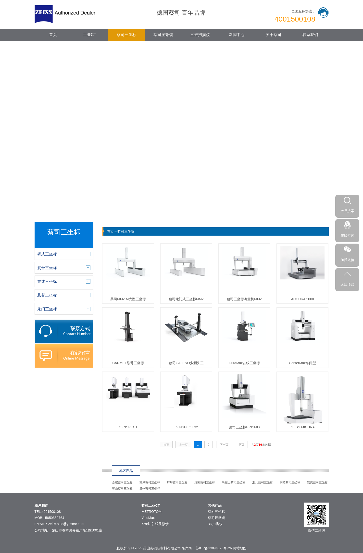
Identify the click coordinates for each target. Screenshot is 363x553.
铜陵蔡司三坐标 (290, 482)
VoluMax (148, 518)
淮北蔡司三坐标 (262, 482)
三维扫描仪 (200, 35)
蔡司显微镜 (163, 35)
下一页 (224, 444)
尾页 (241, 444)
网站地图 (240, 548)
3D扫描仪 (215, 524)
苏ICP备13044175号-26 (214, 548)
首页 (53, 35)
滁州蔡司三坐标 (149, 488)
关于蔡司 (273, 35)
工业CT (89, 35)
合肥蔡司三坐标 (122, 482)
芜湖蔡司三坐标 (149, 482)
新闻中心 (237, 35)
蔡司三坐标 (126, 35)
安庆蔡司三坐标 (317, 482)
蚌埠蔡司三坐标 (177, 482)
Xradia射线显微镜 (154, 524)
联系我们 (310, 35)
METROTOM (151, 512)
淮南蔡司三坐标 (204, 482)
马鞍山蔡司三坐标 (233, 482)
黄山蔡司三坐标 (122, 488)
